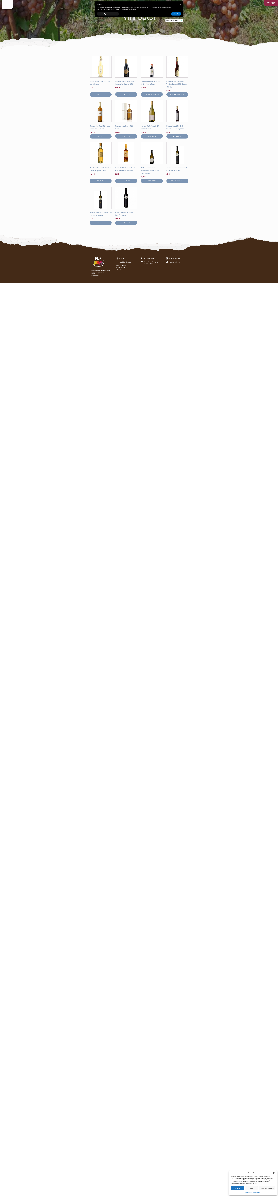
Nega (251, 1188)
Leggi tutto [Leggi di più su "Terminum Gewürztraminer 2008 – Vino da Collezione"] (101, 222)
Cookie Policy (248, 1192)
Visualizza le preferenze (267, 1188)
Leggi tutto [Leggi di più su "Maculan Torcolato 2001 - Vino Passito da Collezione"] (101, 136)
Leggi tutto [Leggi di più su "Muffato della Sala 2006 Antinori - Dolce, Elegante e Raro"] (101, 180)
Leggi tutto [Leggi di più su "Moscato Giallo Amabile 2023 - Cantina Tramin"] (152, 136)
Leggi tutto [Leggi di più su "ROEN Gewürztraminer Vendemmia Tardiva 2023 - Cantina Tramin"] (152, 180)
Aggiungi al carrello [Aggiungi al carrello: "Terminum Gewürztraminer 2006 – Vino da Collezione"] (177, 180)
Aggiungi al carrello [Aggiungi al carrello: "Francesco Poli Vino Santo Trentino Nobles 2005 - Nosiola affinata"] (177, 94)
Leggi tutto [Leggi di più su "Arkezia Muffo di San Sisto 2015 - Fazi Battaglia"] (101, 94)
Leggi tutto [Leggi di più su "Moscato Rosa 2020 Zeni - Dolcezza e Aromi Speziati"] (177, 136)
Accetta (237, 1188)
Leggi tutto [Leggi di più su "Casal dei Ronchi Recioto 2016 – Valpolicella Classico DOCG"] (126, 94)
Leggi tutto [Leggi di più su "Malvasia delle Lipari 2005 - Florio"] (126, 136)
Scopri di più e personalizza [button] (108, 14)
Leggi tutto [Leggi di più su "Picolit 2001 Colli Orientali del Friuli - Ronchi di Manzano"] (126, 180)
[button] (274, 1173)
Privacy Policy (256, 1192)
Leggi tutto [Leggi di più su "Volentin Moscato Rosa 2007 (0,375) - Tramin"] (126, 222)
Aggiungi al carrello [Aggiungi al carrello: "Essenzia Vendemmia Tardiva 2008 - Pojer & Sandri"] (152, 94)
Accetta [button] (176, 14)
